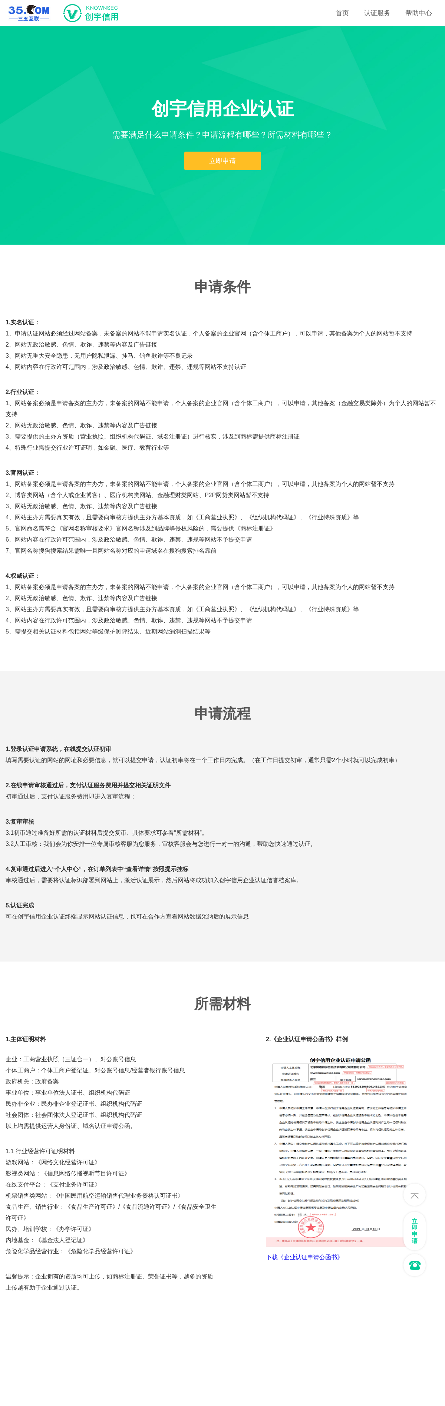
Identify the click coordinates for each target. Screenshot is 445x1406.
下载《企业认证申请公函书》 (304, 1257)
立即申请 (222, 161)
